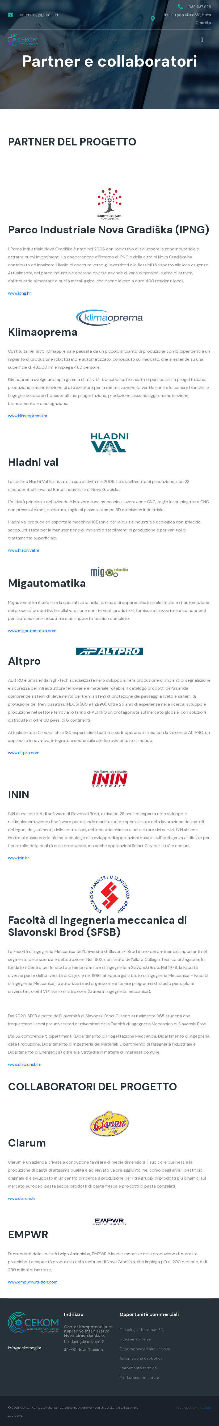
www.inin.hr (18, 858)
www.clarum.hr (22, 1198)
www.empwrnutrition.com (32, 1282)
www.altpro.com (23, 752)
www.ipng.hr (19, 293)
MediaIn (205, 1407)
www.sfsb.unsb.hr (24, 1064)
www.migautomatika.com (32, 630)
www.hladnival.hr (24, 550)
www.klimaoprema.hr (28, 416)
